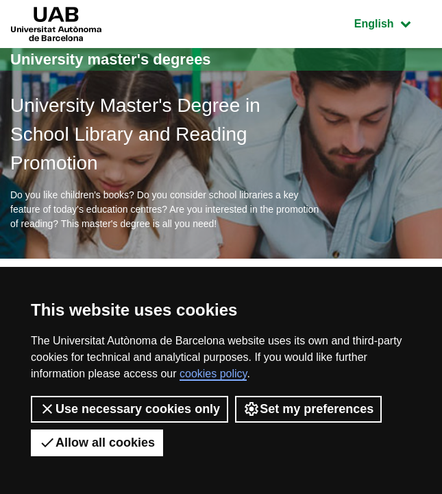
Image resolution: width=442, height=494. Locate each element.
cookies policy (213, 373)
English (393, 22)
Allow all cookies (97, 442)
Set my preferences (308, 409)
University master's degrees (110, 59)
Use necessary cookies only (129, 409)
